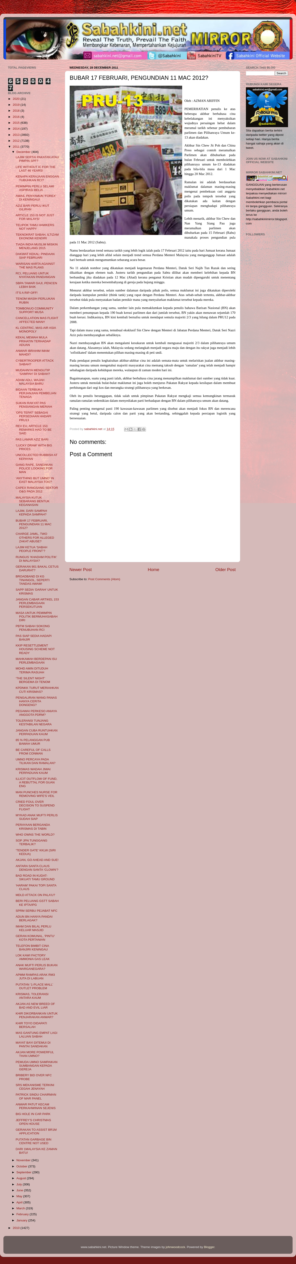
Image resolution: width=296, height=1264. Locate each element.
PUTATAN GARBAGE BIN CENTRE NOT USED (33, 1141)
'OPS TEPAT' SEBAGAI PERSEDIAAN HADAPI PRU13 (33, 416)
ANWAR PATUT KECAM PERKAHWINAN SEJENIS (36, 1106)
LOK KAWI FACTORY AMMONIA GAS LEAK (33, 957)
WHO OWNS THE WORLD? (35, 834)
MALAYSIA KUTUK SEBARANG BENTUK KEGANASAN (33, 501)
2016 (16, 116)
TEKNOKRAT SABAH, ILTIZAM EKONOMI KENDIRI (37, 236)
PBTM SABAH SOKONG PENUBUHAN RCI (33, 627)
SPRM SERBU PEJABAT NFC (36, 910)
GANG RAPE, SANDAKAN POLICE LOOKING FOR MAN (34, 468)
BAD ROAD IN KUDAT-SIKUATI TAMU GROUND (35, 877)
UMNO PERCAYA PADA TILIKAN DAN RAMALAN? (36, 761)
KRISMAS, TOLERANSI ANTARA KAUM (32, 995)
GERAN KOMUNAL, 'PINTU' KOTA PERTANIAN (35, 937)
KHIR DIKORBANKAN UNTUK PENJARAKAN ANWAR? (37, 1015)
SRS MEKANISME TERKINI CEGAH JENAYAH (35, 1086)
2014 (16, 128)
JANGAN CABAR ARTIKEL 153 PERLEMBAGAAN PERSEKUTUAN (37, 603)
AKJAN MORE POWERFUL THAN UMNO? (35, 1054)
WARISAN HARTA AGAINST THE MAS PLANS (35, 265)
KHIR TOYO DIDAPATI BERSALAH (31, 1025)
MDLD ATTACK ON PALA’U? (35, 895)
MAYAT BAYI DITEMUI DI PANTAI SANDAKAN (33, 1044)
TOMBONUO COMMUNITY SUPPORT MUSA (35, 310)
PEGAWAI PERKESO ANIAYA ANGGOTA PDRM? (36, 712)
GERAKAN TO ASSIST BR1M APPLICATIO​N (36, 1131)
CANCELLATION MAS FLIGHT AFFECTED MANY (37, 319)
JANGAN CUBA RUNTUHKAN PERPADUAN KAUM (37, 732)
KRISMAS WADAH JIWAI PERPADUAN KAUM (33, 771)
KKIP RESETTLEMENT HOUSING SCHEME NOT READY (35, 649)
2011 (16, 146)
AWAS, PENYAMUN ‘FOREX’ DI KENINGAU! (36, 197)
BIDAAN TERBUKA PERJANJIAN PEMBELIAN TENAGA (36, 393)
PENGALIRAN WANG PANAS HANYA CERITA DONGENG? (36, 701)
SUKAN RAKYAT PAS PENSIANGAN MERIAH (34, 404)
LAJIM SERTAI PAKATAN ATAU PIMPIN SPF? (37, 158)
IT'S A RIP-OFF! (27, 292)
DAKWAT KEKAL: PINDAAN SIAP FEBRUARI (35, 255)
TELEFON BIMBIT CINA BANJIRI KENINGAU (32, 947)
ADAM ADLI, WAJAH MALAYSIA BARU (30, 381)
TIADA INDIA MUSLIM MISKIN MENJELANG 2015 (37, 246)
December (23, 152)
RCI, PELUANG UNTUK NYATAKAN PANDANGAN (35, 275)
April (19, 1202)
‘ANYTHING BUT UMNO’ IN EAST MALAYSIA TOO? (35, 480)
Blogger (209, 1247)
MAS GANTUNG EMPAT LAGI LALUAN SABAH (36, 1034)
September (24, 1172)
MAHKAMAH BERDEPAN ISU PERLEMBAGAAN (36, 660)
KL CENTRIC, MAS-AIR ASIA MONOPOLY (36, 329)
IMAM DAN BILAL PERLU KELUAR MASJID (33, 928)
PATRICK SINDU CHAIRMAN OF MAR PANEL (36, 1096)
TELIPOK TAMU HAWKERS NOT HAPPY (35, 226)
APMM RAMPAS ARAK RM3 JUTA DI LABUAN (35, 976)
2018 (16, 110)
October (22, 1166)
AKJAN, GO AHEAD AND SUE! (37, 860)
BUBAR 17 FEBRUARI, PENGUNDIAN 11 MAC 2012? (34, 524)
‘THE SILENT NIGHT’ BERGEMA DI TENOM (33, 680)
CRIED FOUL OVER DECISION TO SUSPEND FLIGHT (35, 805)
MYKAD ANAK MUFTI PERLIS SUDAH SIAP (37, 817)
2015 (16, 122)
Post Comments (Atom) (104, 579)
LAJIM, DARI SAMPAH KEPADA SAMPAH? (31, 512)
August (21, 1178)
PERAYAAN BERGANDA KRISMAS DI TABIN (33, 826)
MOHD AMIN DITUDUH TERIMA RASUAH (32, 670)
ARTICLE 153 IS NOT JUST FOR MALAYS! (35, 217)
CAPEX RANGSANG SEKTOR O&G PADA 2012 (37, 489)
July (19, 1184)
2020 (16, 98)
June (20, 1190)
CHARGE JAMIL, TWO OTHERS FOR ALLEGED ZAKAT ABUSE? (35, 537)
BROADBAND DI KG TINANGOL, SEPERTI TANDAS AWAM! (33, 580)
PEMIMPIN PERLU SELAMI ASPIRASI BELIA (35, 188)
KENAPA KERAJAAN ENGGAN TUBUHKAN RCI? (37, 178)
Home (153, 569)
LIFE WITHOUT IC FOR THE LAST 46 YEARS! (36, 168)
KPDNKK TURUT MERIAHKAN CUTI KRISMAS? (37, 689)
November (23, 1160)
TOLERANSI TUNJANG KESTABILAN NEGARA (34, 722)
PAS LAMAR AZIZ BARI (32, 439)
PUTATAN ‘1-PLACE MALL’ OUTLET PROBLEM (34, 986)
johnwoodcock (175, 1247)
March (21, 1208)
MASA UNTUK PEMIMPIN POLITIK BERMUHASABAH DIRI (37, 616)
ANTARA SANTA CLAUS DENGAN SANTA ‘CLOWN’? (37, 867)
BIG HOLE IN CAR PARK (33, 1114)
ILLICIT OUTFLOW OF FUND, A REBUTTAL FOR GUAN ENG (36, 782)
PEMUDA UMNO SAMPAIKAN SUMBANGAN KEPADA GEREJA (37, 1065)
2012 (16, 140)
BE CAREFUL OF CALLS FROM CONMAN (33, 751)
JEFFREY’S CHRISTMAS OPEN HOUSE (33, 1121)
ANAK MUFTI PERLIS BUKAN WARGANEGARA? (37, 967)
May (19, 1196)
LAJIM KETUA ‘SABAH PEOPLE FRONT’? (31, 549)
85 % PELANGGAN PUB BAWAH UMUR (33, 741)
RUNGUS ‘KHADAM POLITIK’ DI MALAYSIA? (36, 558)
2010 (16, 1228)
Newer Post (80, 569)
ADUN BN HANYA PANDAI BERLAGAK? (34, 918)
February (23, 1214)
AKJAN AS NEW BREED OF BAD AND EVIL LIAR (35, 1005)
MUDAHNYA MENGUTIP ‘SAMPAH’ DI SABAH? (33, 372)
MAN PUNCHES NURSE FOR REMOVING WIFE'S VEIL (36, 794)
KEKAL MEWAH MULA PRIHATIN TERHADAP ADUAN (33, 341)
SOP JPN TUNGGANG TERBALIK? (31, 842)
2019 (16, 104)
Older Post (225, 569)
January (22, 1220)
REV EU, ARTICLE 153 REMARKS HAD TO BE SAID (34, 429)
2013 (16, 134)
